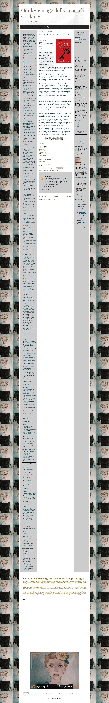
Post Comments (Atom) (50, 199)
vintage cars (25, 595)
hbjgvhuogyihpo (47, 176)
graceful (63, 591)
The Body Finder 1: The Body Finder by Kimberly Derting (29, 179)
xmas (49, 595)
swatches (68, 594)
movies (72, 581)
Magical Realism (26, 563)
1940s (26, 588)
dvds (85, 589)
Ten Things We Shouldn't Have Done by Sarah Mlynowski (28, 175)
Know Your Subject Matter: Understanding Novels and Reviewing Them (29, 560)
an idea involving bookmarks (53, 583)
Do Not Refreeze (80, 226)
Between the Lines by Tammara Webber (27, 47)
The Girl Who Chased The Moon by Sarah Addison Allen (29, 390)
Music (54, 27)
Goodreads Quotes (84, 196)
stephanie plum (66, 582)
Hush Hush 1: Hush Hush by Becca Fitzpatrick (29, 124)
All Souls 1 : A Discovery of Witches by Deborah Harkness (29, 342)
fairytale (52, 586)
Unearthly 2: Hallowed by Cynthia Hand (28, 270)
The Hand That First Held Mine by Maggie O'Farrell (28, 393)
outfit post (28, 581)
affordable (49, 588)
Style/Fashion (57, 578)
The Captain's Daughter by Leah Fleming (28, 383)
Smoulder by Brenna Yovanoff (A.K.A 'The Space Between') (29, 162)
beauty (63, 578)
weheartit (42, 595)
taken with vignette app (59, 579)
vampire (57, 170)
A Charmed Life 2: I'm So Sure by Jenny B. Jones (28, 38)
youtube (56, 595)
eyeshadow (44, 586)
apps (77, 584)
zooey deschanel (61, 595)
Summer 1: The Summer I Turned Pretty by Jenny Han (29, 171)
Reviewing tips (42, 588)
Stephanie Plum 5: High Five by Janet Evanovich (29, 376)
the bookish (78, 594)
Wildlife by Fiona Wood (28, 320)
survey (57, 584)
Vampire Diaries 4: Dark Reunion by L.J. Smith (28, 296)
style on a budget (72, 582)
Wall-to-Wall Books (81, 204)
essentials (36, 591)
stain (54, 594)
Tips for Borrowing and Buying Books (28, 569)
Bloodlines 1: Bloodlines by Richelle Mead (29, 53)
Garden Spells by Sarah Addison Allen (28, 351)
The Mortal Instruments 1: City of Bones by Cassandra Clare (29, 218)
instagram (24, 592)
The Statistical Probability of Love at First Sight (29, 253)
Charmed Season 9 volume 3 (29, 469)
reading (60, 581)
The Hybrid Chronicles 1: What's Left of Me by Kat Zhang (28, 209)
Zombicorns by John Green (29, 451)
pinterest (56, 593)
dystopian (24, 591)
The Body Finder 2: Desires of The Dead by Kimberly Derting (29, 182)
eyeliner (44, 591)
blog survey (33, 589)
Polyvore (82, 579)
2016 (30, 588)
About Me (31, 27)
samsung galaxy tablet (44, 584)
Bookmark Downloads (81, 32)
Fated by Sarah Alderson (28, 115)
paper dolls (42, 593)
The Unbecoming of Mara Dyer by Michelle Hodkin (28, 261)
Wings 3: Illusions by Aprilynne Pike (27, 323)
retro (80, 593)
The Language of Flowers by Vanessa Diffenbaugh (29, 399)
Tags (47, 583)
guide (69, 586)
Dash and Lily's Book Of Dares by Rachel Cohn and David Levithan (28, 92)
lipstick (72, 579)
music (36, 581)
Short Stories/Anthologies (28, 566)
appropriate (56, 588)
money (84, 592)
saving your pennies (58, 587)
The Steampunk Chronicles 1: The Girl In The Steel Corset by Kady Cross (29, 257)
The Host (25, 533)
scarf (31, 594)
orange (36, 593)
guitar (66, 591)
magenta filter (58, 592)
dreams (77, 589)
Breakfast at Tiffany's (27, 525)
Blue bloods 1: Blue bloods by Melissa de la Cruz (29, 65)
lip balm (45, 592)
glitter (66, 586)
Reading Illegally (26, 541)
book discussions (44, 582)
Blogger (60, 698)
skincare (47, 594)
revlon (53, 587)
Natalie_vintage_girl (81, 164)
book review (45, 170)
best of (85, 584)
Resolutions (77, 581)
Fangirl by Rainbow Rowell (29, 113)
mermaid (67, 592)
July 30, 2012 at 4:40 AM (49, 186)
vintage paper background (31, 595)
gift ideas (71, 583)
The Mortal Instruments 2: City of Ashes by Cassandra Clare (29, 223)
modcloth (80, 592)
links (43, 592)
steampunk (57, 594)
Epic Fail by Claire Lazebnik (29, 103)
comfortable (31, 586)
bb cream (75, 588)
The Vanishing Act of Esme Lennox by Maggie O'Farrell (29, 420)
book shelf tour (40, 589)
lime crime (60, 582)
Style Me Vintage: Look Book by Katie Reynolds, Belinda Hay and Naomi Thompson (29, 494)
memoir (64, 592)
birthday (27, 589)
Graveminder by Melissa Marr (29, 353)
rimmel (24, 594)
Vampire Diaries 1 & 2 (28, 291)
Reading (47, 27)
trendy (85, 594)
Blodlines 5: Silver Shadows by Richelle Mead (29, 50)
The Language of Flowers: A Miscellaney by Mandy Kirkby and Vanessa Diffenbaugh (29, 499)
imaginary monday (29, 584)
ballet (71, 588)
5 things (63, 581)
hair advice (69, 591)
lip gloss (48, 592)
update (75, 578)
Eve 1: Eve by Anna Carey (28, 105)
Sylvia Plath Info (80, 206)
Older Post (69, 196)
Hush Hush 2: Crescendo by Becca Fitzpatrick (29, 127)
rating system (73, 593)
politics (59, 593)
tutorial (80, 582)
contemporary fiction (63, 589)
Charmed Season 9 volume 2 (29, 467)
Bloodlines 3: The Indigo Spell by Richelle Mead (29, 59)
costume (72, 589)
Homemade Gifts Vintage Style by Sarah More (28, 481)
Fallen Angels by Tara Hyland (29, 348)
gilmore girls (58, 591)
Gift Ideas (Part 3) (80, 143)
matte (62, 592)
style (45, 581)
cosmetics (69, 589)
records (77, 593)
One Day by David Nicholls (29, 360)
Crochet (27, 583)
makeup (81, 586)
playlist (26, 582)
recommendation (45, 587)
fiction (59, 586)
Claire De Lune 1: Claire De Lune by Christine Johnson (29, 81)
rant (39, 584)
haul (45, 579)
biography (24, 589)
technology (61, 584)
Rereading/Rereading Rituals (29, 564)
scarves (34, 594)
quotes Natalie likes (81, 180)
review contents (83, 593)
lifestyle (40, 592)
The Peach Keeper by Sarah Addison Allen (29, 408)
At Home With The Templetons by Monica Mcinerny (28, 345)
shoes (42, 594)
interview (27, 592)
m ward (54, 592)
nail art (30, 587)
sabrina (29, 594)
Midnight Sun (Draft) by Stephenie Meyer (28, 454)
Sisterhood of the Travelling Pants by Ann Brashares (29, 442)
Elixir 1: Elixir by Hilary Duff (29, 98)
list (50, 592)
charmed (32, 581)
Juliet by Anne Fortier (27, 355)
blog (30, 589)
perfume (48, 593)
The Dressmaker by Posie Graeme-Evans (28, 387)
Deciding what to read (27, 556)
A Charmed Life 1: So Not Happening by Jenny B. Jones (29, 35)
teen (75, 594)
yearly (82, 587)
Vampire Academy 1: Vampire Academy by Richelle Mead (29, 273)
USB (46, 588)
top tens (84, 578)
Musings (61, 27)
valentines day (66, 584)
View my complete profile (80, 177)
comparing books (57, 589)
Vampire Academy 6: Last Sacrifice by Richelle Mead (29, 288)
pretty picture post (33, 579)
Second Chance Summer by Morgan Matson (29, 156)
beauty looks (79, 588)
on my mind (36, 584)
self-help (64, 587)
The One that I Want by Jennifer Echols (28, 231)
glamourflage (75, 583)
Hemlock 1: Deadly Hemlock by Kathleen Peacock (29, 121)
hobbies (24, 584)
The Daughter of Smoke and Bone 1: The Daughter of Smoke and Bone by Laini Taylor (29, 194)
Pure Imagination (81, 218)
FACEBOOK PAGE (81, 34)
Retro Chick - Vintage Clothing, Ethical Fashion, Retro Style (82, 212)
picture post (50, 579)
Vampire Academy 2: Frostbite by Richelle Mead (29, 276)
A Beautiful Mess (81, 208)
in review (84, 591)
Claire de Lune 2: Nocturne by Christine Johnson (29, 84)
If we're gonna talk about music (36, 583)
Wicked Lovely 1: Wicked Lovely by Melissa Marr (28, 306)
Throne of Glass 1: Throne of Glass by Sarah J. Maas (29, 264)
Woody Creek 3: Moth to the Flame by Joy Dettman (29, 433)
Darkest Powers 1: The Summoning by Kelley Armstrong (28, 88)
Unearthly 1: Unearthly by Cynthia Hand (28, 267)
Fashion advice (68, 581)
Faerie (74, 584)
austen (68, 588)
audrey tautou (64, 588)
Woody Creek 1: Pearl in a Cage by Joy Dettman (28, 427)
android (52, 588)
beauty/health (84, 588)
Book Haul (51, 578)
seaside (37, 594)
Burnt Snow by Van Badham (29, 74)
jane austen (37, 592)
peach (46, 593)
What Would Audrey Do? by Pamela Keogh (29, 516)
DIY (47, 579)
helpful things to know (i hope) (77, 591)
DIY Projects (79, 138)
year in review (52, 595)
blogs (36, 589)
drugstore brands (81, 589)
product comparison (64, 593)
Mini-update (56, 581)
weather (39, 595)
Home (23, 27)
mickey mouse (71, 592)
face (46, 591)
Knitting (43, 583)
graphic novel (83, 583)
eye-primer (40, 591)
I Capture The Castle (27, 526)
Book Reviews (69, 578)
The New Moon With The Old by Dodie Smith (29, 402)
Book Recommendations (36, 582)
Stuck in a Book (80, 201)
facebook (48, 586)
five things (49, 591)
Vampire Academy (44, 147)
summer (29, 582)
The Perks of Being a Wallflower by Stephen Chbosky (28, 234)
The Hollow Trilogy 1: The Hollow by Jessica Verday (28, 205)
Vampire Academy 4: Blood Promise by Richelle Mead (29, 282)
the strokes (82, 594)
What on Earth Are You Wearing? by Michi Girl (28, 519)
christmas (62, 583)
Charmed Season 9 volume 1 (29, 465)
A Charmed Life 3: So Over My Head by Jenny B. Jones (29, 41)
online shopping (36, 587)
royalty (26, 594)
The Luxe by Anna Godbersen (29, 215)
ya (82, 582)
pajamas (38, 593)
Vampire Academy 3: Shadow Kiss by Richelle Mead (29, 279)
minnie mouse (76, 592)
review (50, 587)
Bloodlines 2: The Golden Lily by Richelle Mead (29, 56)
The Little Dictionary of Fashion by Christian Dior (28, 502)
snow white (51, 594)
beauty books (80, 584)
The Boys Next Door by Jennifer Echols (28, 186)
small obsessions (52, 584)
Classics (24, 555)
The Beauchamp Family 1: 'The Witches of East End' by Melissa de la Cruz (29, 380)
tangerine (72, 594)
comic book (67, 583)
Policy (39, 27)
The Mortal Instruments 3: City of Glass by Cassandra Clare (28, 227)
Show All (85, 227)
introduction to (32, 592)
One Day (25, 531)
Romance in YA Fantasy (28, 543)
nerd (30, 593)
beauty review (41, 579)
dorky (75, 589)
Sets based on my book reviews (48, 648)
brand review (45, 589)
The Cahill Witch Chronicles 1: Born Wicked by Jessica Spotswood (29, 190)
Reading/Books (51, 170)
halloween (72, 586)
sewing (39, 594)
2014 (70, 584)
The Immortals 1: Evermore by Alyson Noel (29, 213)
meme (27, 579)
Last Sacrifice (43, 155)
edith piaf (30, 591)
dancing (35, 586)
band (72, 588)
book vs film (81, 581)
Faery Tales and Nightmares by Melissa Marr (29, 457)
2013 (78, 126)
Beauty (75, 27)
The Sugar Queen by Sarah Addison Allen (28, 417)
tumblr (77, 582)
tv (71, 587)
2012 (78, 124)
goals (80, 583)
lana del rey (77, 586)
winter (73, 587)
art (59, 583)
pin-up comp (52, 593)
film (62, 586)
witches (79, 587)
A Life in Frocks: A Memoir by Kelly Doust (29, 475)
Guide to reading (50, 581)
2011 (78, 122)
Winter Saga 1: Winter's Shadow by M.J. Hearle (28, 326)
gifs (54, 591)
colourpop (52, 589)
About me (33, 588)
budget (24, 586)
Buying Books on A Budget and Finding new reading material (29, 552)
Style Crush (77, 579)
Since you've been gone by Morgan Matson (28, 159)
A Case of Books (80, 220)
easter (27, 591)
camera (49, 589)
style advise (61, 594)
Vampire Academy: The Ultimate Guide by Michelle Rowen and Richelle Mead (29, 509)
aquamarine (60, 588)
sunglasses (68, 587)
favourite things (67, 579)
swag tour (65, 594)
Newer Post (42, 196)
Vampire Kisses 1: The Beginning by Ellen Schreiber (29, 300)
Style (68, 27)
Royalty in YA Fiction (27, 545)
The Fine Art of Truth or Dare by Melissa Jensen (29, 202)
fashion (54, 582)
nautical (27, 593)
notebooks (32, 593)
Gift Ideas (79, 139)
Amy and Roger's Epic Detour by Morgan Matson (29, 44)
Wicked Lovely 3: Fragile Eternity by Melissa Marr (28, 312)
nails (39, 581)
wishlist (76, 587)
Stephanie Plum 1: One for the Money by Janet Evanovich (29, 362)
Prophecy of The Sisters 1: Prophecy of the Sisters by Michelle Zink (28, 149)
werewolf (42, 581)
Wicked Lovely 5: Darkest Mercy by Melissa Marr (28, 318)
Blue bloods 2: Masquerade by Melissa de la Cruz (29, 68)
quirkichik (57, 648)
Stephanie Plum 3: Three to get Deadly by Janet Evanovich (29, 369)
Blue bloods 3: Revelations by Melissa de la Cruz (29, 72)
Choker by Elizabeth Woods (29, 79)
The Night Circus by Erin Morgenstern (28, 405)
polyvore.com (63, 648)
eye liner (40, 586)
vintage (80, 578)
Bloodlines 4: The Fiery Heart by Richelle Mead (29, 62)
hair (57, 582)
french (53, 591)
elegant (33, 591)
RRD (39, 588)
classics (27, 586)
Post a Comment (45, 189)
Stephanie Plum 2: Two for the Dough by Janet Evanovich (29, 366)
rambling (69, 593)
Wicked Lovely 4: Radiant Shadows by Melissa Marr (28, 315)
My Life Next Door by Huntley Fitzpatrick (28, 142)
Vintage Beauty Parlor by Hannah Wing (28, 513)
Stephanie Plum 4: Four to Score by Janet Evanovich (28, 373)
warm (37, 595)
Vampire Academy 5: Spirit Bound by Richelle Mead (29, 285)
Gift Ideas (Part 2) (80, 141)
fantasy (56, 586)
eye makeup (50, 582)
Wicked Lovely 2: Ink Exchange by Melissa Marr (28, 309)
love (52, 592)
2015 (72, 584)
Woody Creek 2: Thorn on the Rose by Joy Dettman (29, 430)
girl (61, 591)
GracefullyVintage (81, 215)
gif (63, 586)
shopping (44, 594)
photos (40, 587)
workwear (46, 595)
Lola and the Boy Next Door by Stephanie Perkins (29, 139)
